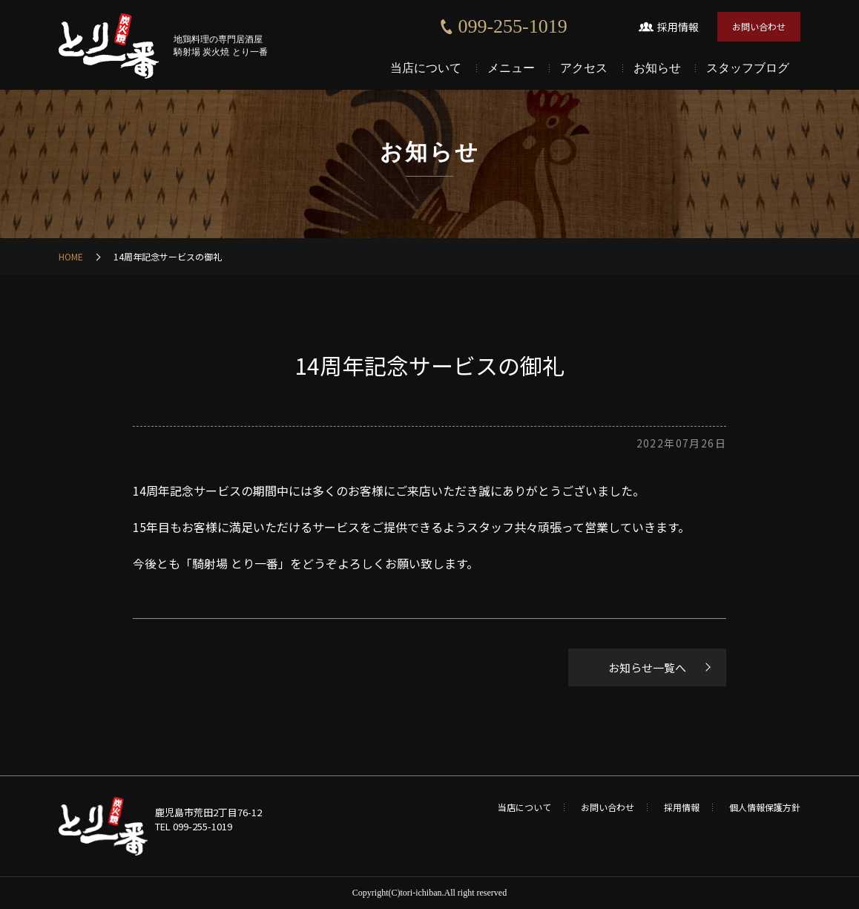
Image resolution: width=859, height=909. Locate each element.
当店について (425, 68)
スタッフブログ (747, 68)
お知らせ (657, 68)
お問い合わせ (759, 26)
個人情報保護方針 (764, 807)
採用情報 (678, 26)
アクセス (584, 68)
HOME (71, 256)
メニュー (511, 68)
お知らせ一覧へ (647, 667)
